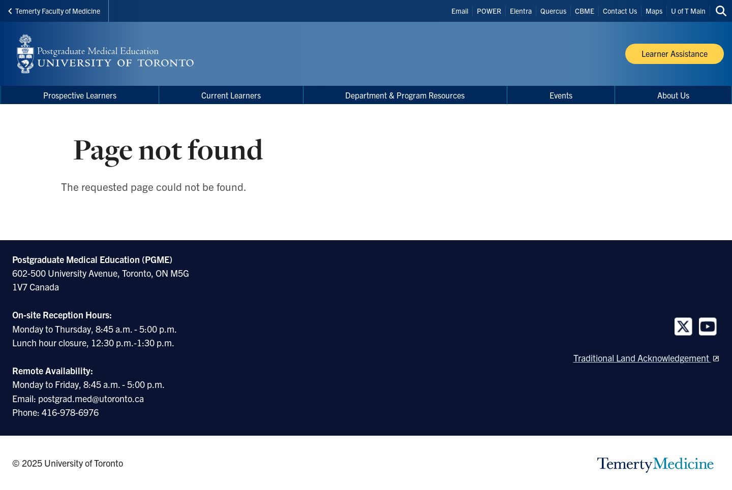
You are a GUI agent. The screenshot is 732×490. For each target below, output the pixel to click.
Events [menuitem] (561, 95)
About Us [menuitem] (673, 95)
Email (459, 10)
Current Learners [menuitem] (231, 95)
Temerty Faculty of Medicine (54, 10)
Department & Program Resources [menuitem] (405, 95)
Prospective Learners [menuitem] (79, 95)
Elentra (521, 10)
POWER (489, 10)
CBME (584, 10)
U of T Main (688, 10)
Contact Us (620, 10)
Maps (654, 10)
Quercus (553, 10)
